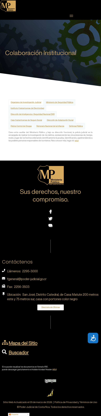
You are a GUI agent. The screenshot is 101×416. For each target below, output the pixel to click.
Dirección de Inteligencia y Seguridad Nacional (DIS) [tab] (33, 114)
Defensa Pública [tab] (76, 126)
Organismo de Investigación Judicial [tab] (26, 102)
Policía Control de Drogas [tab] (21, 126)
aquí (77, 141)
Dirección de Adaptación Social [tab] (60, 120)
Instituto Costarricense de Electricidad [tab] (27, 108)
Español (13, 414)
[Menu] (71, 16)
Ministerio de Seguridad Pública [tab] (59, 102)
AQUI (54, 369)
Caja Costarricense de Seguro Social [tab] (26, 120)
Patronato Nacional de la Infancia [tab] (50, 126)
